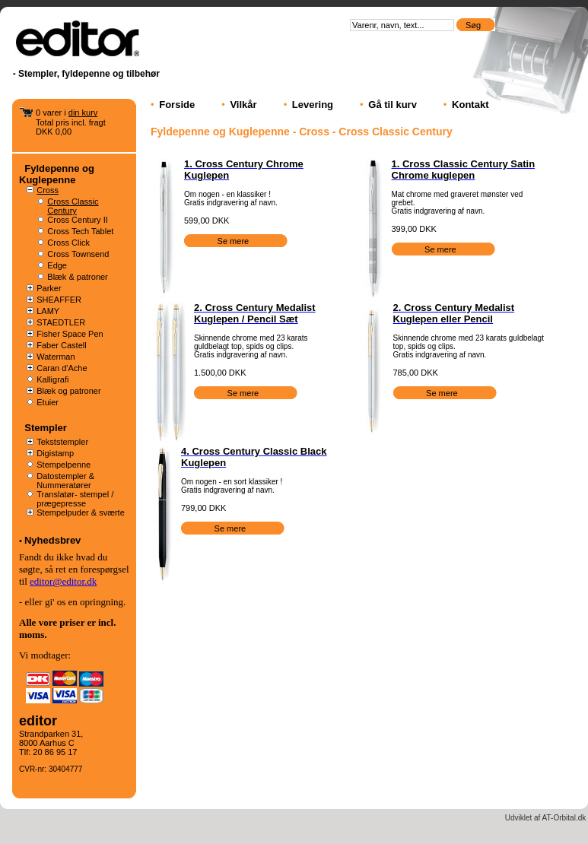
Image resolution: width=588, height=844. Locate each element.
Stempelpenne (64, 464)
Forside (177, 104)
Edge (57, 265)
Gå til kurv (392, 104)
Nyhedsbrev (52, 540)
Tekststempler (62, 441)
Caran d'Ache (62, 368)
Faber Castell (61, 345)
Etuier (48, 402)
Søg (474, 25)
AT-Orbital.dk (564, 818)
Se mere (235, 241)
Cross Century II (77, 219)
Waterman (56, 356)
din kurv (83, 112)
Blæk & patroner (77, 276)
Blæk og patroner (68, 390)
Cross (48, 190)
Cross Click (68, 242)
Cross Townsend (78, 254)
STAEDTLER (61, 322)
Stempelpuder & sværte (81, 512)
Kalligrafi (52, 379)
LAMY (48, 311)
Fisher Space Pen (70, 333)
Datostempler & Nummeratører (65, 480)
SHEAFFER (59, 299)
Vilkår (243, 104)
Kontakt (470, 104)
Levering (312, 104)
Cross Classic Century (72, 206)
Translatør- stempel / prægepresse (75, 499)
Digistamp (55, 453)
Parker (49, 288)
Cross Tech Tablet (80, 231)
